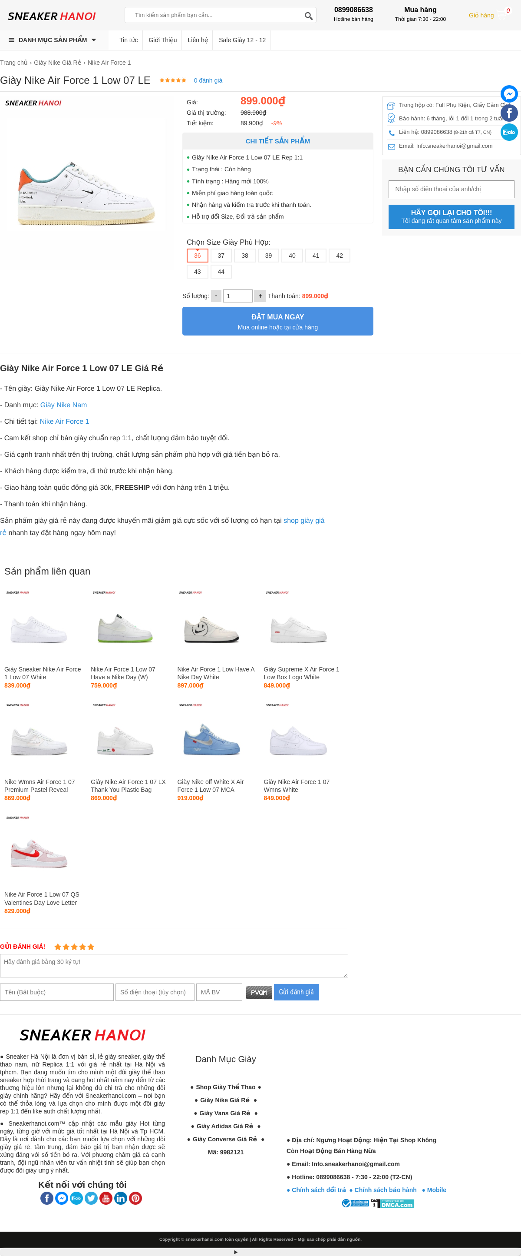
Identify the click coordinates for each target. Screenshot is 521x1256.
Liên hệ (198, 40)
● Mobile (434, 1189)
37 (221, 255)
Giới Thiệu (162, 40)
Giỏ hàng (490, 14)
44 (221, 271)
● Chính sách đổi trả (316, 1189)
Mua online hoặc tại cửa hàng (278, 321)
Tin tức (128, 40)
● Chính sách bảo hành (385, 1189)
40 (292, 255)
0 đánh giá (208, 80)
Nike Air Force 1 (64, 421)
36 (197, 255)
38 (244, 255)
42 (339, 255)
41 (316, 255)
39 (268, 255)
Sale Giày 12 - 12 (242, 40)
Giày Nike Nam (63, 405)
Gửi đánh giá (296, 992)
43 (197, 271)
